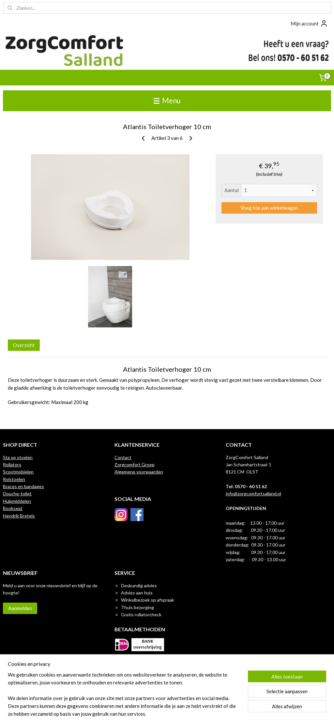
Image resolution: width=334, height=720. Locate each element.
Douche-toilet (17, 493)
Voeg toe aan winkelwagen (269, 208)
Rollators (12, 464)
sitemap (150, 708)
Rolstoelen (14, 479)
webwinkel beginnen (184, 708)
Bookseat (13, 508)
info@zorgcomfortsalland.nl (253, 493)
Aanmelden (20, 608)
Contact (122, 457)
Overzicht (24, 345)
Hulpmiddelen (17, 501)
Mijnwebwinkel (237, 708)
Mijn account (309, 23)
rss (162, 708)
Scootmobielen (18, 471)
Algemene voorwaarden (138, 471)
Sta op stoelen (18, 457)
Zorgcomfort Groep (134, 464)
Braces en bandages (23, 486)
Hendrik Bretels (19, 515)
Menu (167, 100)
